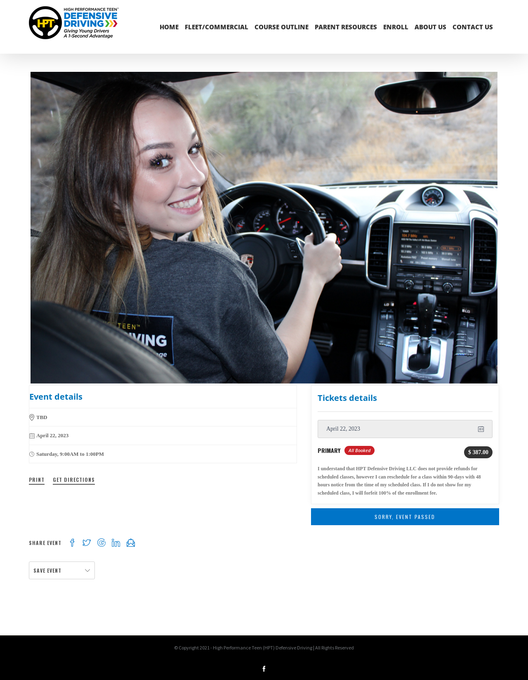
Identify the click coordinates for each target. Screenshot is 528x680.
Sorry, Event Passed (405, 516)
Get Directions (74, 479)
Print (37, 479)
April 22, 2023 (343, 429)
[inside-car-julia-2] (264, 228)
